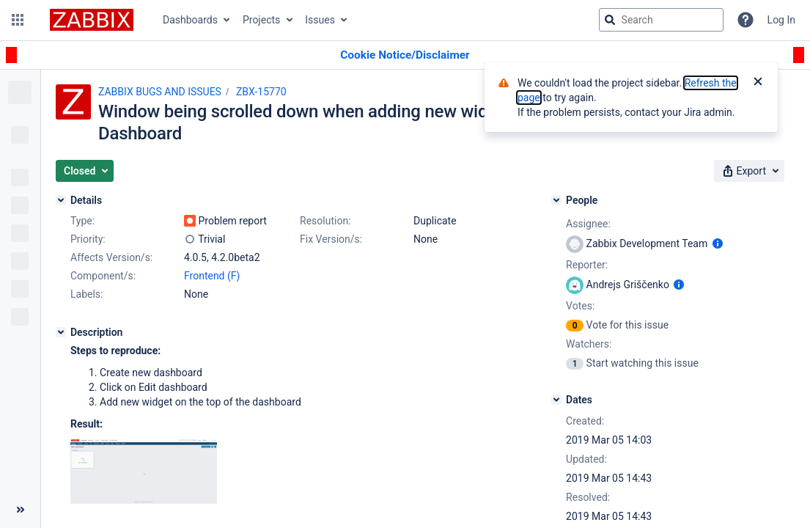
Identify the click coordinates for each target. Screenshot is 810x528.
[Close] (758, 83)
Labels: (86, 294)
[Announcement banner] (405, 55)
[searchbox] (661, 20)
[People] (556, 200)
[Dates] (556, 400)
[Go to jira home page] (92, 19)
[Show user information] (718, 243)
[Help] (745, 20)
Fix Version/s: (331, 239)
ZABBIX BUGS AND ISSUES (159, 92)
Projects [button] (261, 20)
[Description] (61, 332)
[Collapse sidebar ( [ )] (20, 510)
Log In (781, 20)
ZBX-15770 (261, 92)
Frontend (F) (212, 276)
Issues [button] (320, 20)
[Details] (61, 200)
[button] (17, 19)
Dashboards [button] (190, 20)
